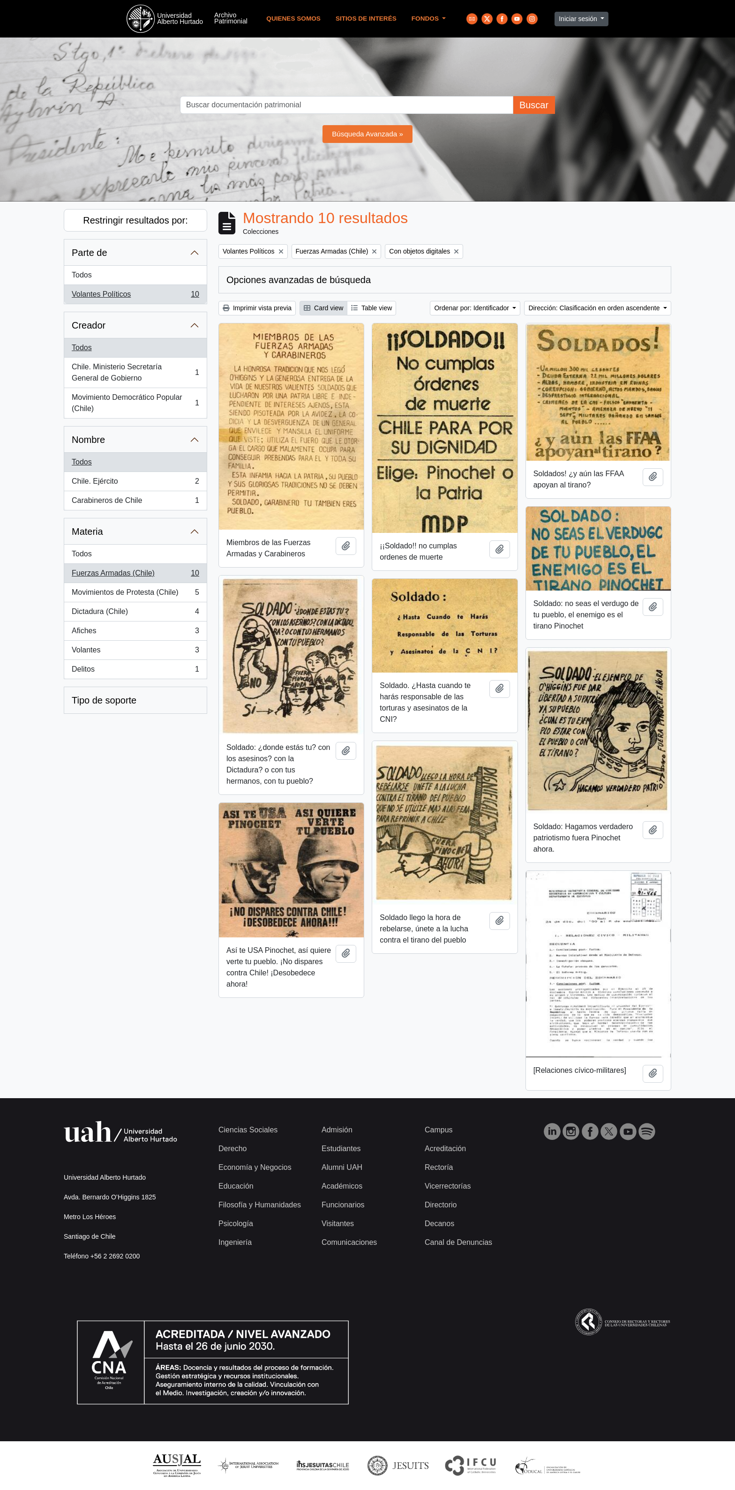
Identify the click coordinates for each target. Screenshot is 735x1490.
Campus (439, 1130)
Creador (88, 325)
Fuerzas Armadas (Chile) (135, 575)
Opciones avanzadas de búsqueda (298, 280)
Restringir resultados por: (135, 220)
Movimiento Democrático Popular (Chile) (135, 402)
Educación (236, 1186)
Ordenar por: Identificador (472, 308)
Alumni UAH (342, 1167)
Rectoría (439, 1167)
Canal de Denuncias (458, 1242)
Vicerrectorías (448, 1186)
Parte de (89, 252)
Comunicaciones (349, 1242)
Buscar (533, 105)
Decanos (439, 1224)
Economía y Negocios (255, 1167)
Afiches (135, 632)
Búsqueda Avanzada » (367, 134)
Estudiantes (341, 1149)
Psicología (235, 1224)
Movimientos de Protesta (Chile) (135, 594)
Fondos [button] (426, 18)
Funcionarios (343, 1205)
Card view (323, 308)
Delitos (135, 671)
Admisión (337, 1130)
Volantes (135, 651)
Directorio (441, 1205)
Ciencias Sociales (248, 1130)
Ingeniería (235, 1242)
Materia (87, 531)
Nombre (88, 439)
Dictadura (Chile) (135, 613)
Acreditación (445, 1149)
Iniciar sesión (579, 18)
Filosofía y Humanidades (259, 1205)
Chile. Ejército (135, 483)
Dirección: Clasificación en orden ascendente (594, 308)
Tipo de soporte (104, 700)
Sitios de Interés (366, 18)
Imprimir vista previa (257, 308)
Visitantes (338, 1224)
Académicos (342, 1186)
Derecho (232, 1149)
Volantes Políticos (135, 296)
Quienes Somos (293, 18)
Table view (371, 308)
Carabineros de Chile (135, 502)
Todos (82, 275)
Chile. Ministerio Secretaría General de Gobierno (135, 372)
